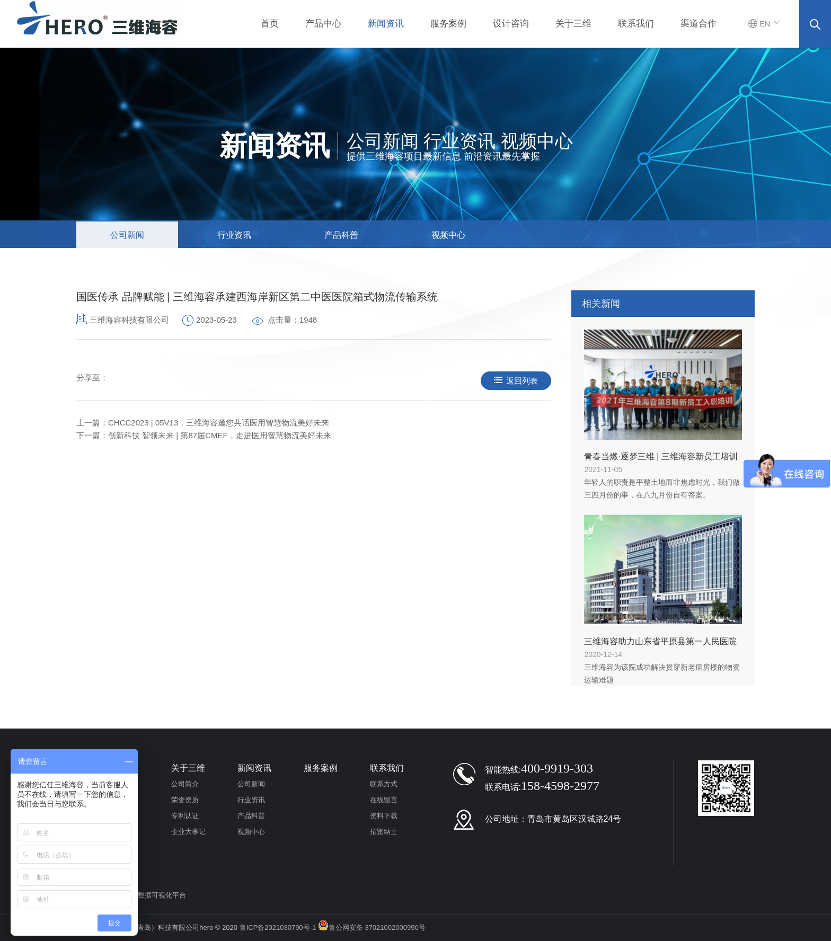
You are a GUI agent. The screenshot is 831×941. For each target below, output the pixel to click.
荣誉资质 (185, 800)
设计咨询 (511, 24)
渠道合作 (698, 24)
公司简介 (185, 784)
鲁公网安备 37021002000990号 (372, 927)
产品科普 (341, 234)
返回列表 (516, 380)
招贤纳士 (383, 832)
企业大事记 (188, 832)
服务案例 (448, 24)
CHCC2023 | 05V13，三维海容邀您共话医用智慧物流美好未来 (218, 422)
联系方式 (383, 784)
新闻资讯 (386, 24)
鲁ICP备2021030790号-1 (278, 927)
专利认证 (185, 816)
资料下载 (383, 816)
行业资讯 (234, 234)
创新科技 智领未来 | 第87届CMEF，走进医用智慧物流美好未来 (219, 435)
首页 (270, 24)
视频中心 (448, 234)
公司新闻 (127, 234)
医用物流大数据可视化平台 (144, 895)
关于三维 (573, 24)
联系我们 (636, 24)
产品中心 (323, 24)
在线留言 (383, 800)
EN (764, 24)
